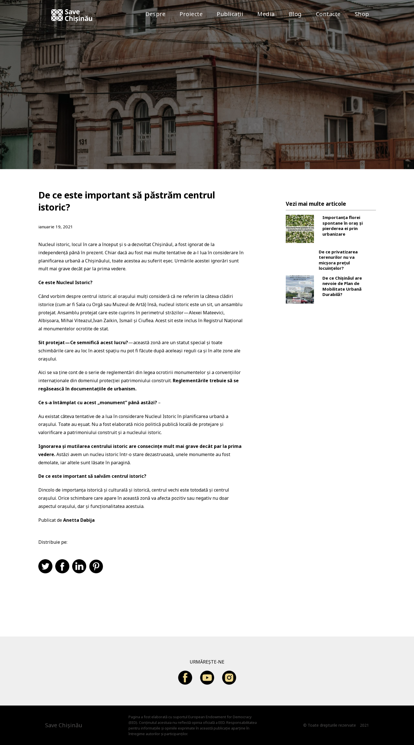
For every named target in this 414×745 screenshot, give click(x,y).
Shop (362, 14)
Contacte (328, 14)
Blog (295, 14)
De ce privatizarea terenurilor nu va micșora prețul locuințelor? (338, 260)
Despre (155, 14)
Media (266, 14)
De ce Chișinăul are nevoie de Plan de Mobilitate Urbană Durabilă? (342, 286)
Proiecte (191, 14)
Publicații (230, 14)
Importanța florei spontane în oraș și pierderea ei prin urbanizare (342, 226)
